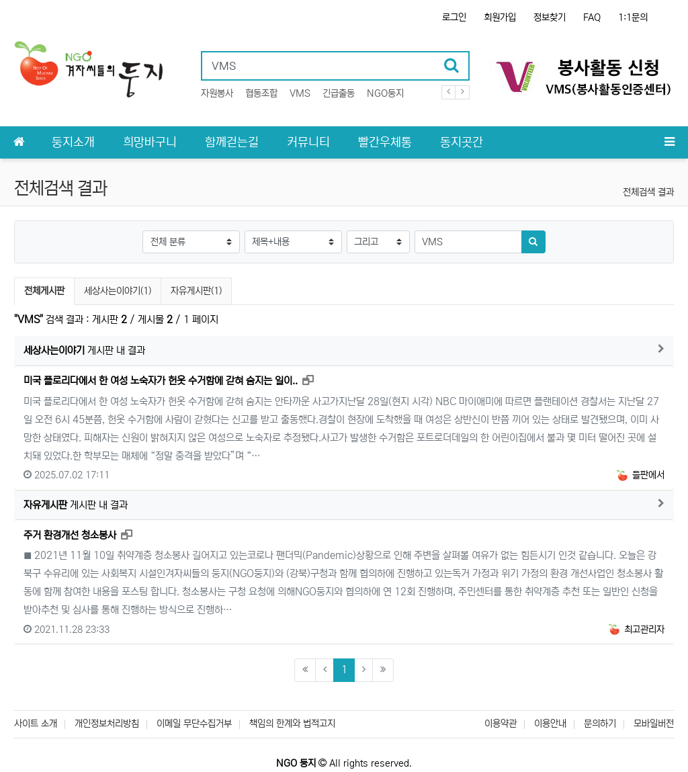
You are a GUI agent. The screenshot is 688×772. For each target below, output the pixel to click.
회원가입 (500, 17)
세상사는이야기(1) (117, 291)
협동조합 (261, 93)
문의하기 (600, 723)
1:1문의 (633, 17)
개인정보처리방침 (107, 723)
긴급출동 (338, 93)
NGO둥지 (385, 93)
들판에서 (639, 475)
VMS (300, 93)
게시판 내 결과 (84, 350)
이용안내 (550, 723)
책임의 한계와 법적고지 (292, 723)
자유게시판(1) (196, 291)
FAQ (592, 17)
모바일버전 (654, 723)
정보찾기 (549, 17)
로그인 (454, 17)
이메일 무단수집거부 (194, 723)
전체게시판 (44, 291)
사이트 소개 (35, 723)
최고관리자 (635, 629)
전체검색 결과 (648, 192)
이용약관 (500, 723)
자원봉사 (217, 93)
